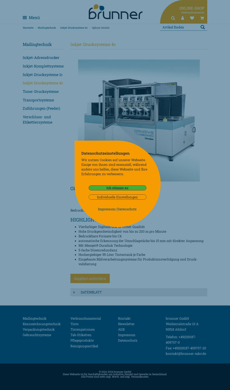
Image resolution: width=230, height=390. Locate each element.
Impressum (106, 209)
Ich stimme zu (117, 188)
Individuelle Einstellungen (117, 197)
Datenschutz (126, 209)
